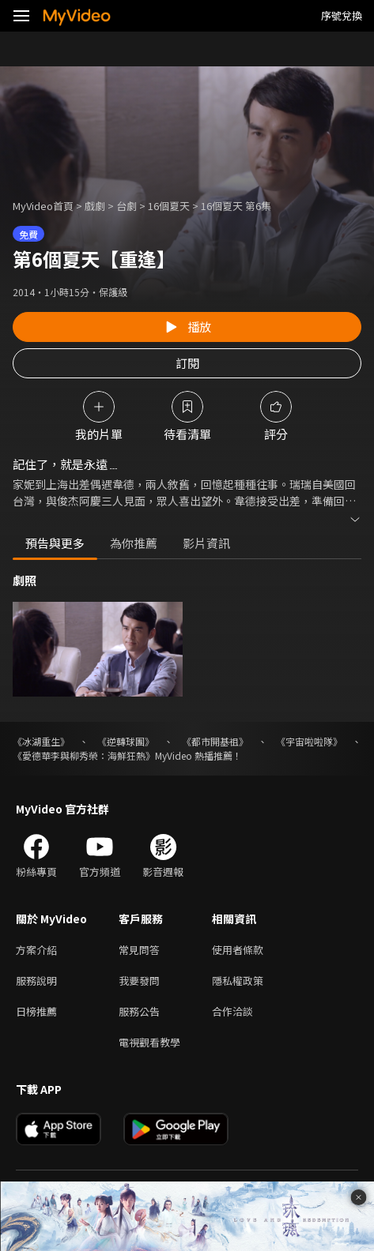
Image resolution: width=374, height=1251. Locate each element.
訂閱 (187, 363)
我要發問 (139, 980)
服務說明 (36, 980)
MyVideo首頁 (43, 205)
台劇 (126, 205)
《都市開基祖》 (215, 741)
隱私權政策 (237, 980)
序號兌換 (341, 15)
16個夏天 (169, 205)
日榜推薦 (36, 1011)
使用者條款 (237, 949)
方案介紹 (36, 949)
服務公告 (139, 1011)
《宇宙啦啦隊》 (309, 741)
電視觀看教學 (149, 1042)
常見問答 (139, 949)
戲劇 (95, 205)
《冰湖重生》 (41, 741)
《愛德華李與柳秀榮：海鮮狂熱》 (84, 755)
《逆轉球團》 (125, 741)
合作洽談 (232, 1011)
